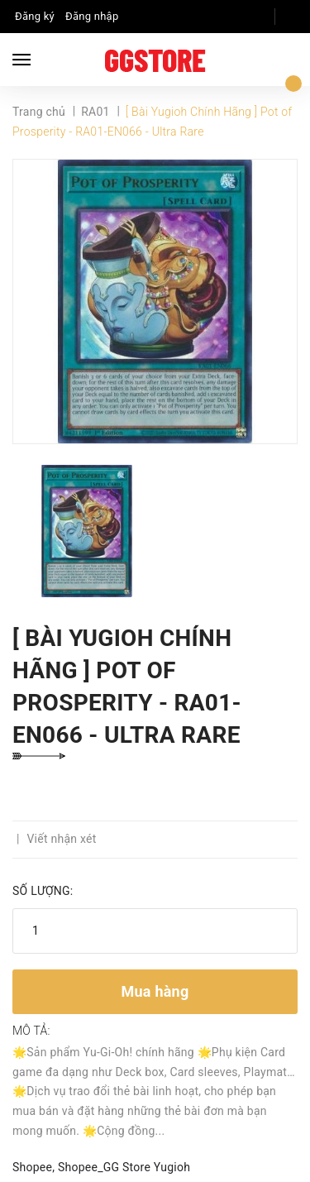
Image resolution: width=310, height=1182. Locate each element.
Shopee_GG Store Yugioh (124, 1167)
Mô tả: (31, 1030)
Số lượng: (42, 890)
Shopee (32, 1167)
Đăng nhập (91, 16)
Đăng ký (35, 16)
